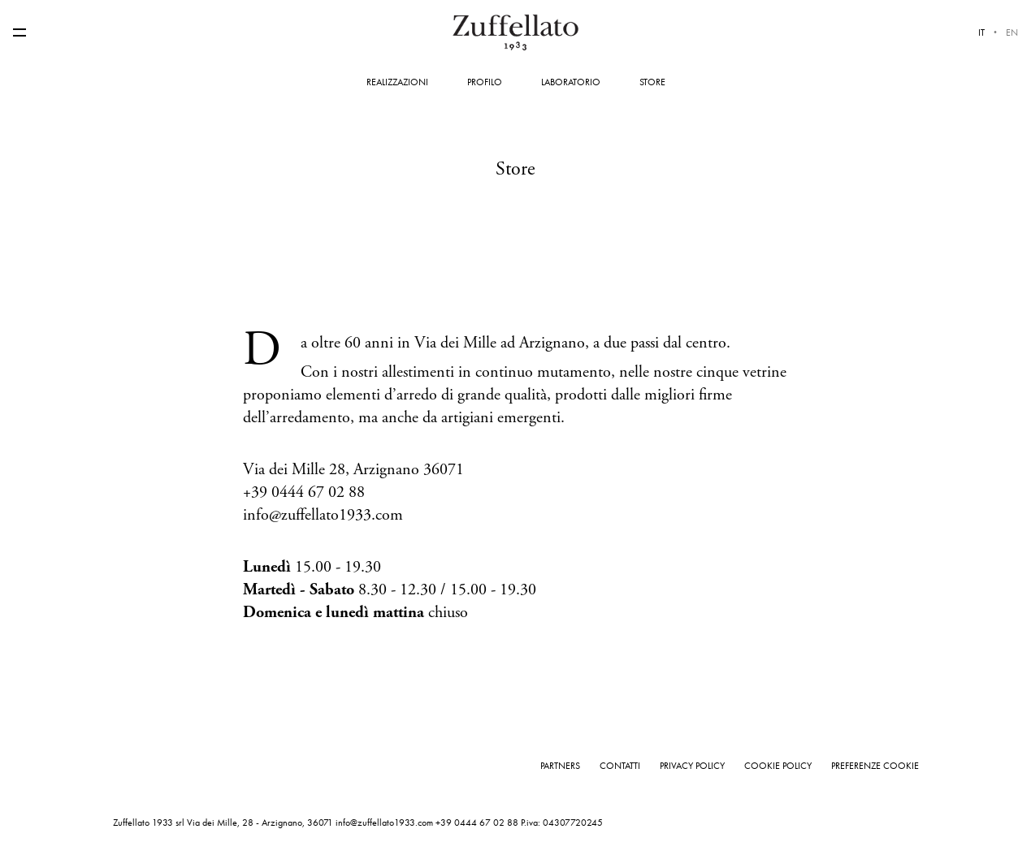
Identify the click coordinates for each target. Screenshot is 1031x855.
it (981, 32)
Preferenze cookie (875, 765)
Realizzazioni (397, 82)
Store (652, 82)
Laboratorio (570, 82)
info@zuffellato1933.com (384, 822)
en (1012, 32)
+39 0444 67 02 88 (476, 822)
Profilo (484, 82)
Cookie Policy (778, 765)
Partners (560, 765)
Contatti (620, 765)
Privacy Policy (692, 765)
